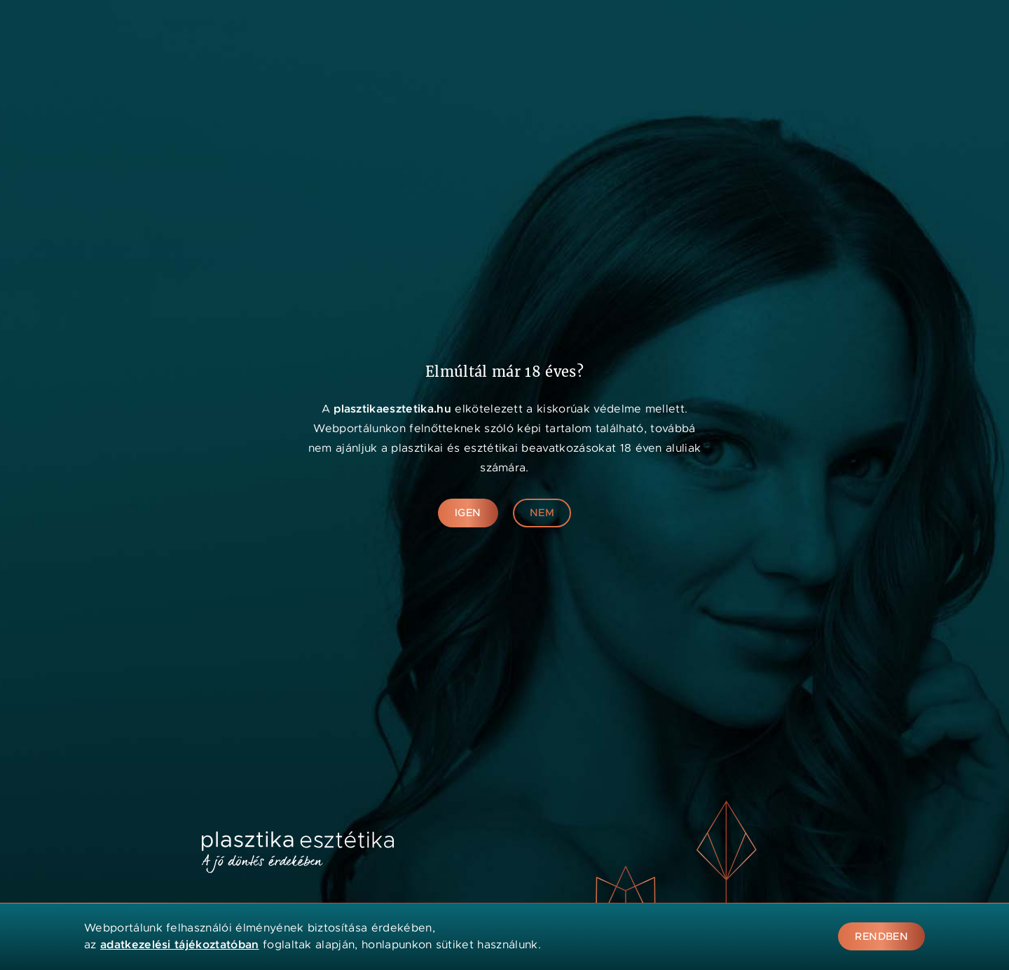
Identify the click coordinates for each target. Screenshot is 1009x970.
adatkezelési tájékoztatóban (179, 944)
